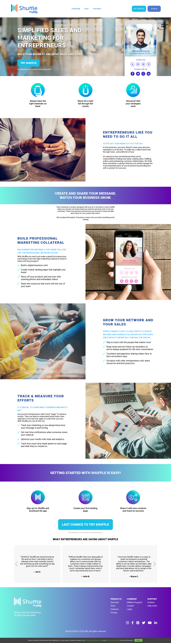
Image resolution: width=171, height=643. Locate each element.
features (97, 9)
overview (76, 9)
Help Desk (152, 605)
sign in (154, 9)
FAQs (113, 605)
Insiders (151, 602)
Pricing (114, 612)
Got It (138, 640)
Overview (115, 602)
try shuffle (28, 63)
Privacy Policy (98, 640)
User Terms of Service (113, 640)
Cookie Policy (89, 640)
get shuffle (139, 9)
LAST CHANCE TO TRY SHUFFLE (85, 524)
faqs (86, 9)
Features (115, 609)
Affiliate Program (134, 602)
